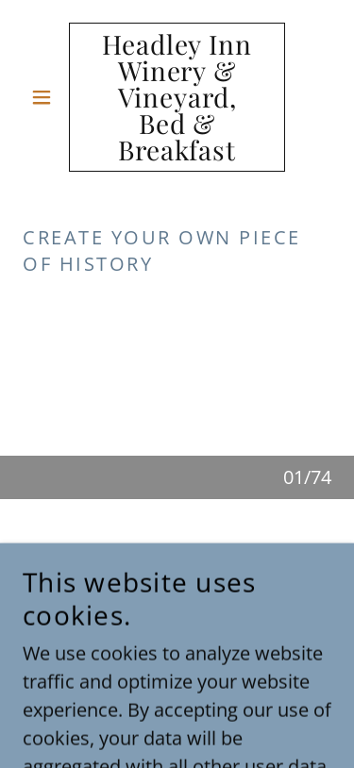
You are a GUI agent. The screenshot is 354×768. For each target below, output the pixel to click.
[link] (177, 97)
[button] (46, 97)
